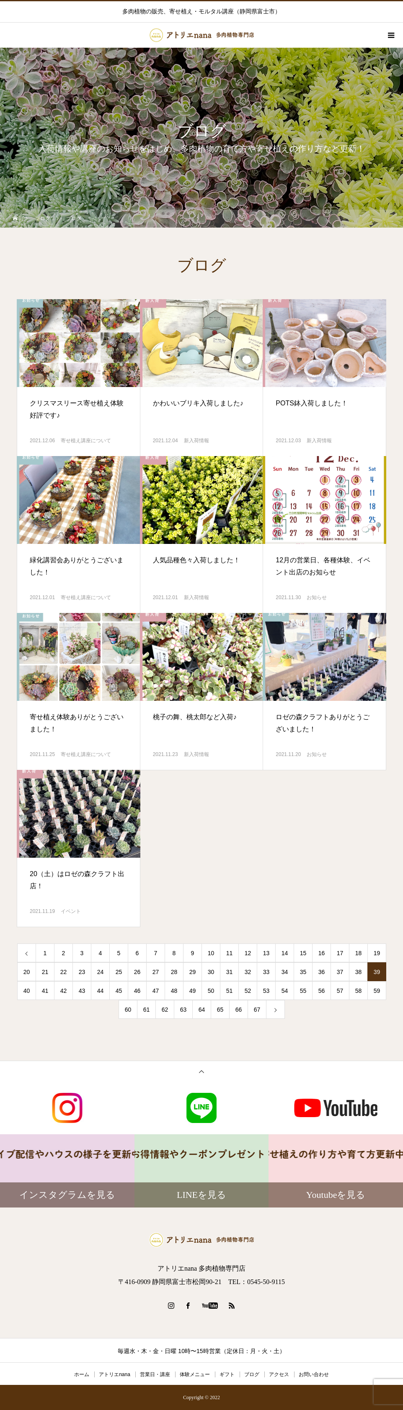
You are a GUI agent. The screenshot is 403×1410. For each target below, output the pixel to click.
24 (100, 972)
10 (211, 953)
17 (340, 953)
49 (192, 990)
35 (303, 972)
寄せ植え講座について (86, 441)
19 (377, 953)
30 (211, 972)
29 (192, 972)
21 (45, 972)
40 (26, 990)
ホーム (81, 1374)
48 (174, 990)
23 (82, 972)
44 (100, 990)
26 (137, 972)
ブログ (251, 1374)
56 (321, 990)
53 (266, 990)
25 (119, 972)
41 (45, 990)
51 (229, 990)
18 (358, 953)
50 (211, 990)
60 (128, 1009)
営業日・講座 (155, 1374)
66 (238, 1009)
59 (377, 990)
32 (248, 972)
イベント (71, 911)
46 (137, 990)
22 (63, 972)
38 (358, 972)
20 (26, 972)
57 (340, 990)
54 (285, 990)
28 (174, 972)
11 (229, 953)
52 (248, 990)
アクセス (279, 1374)
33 (266, 972)
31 (229, 972)
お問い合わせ (314, 1374)
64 (202, 1009)
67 (257, 1009)
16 (321, 953)
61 (146, 1009)
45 (119, 990)
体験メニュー (195, 1374)
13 (266, 953)
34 (285, 972)
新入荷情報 (196, 441)
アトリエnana (114, 1374)
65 (220, 1009)
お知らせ (317, 597)
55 (303, 990)
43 (82, 990)
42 (63, 990)
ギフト (227, 1374)
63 (183, 1009)
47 (155, 990)
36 (321, 972)
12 (248, 953)
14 (285, 953)
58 (358, 990)
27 (155, 972)
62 (165, 1009)
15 (303, 953)
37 (340, 972)
